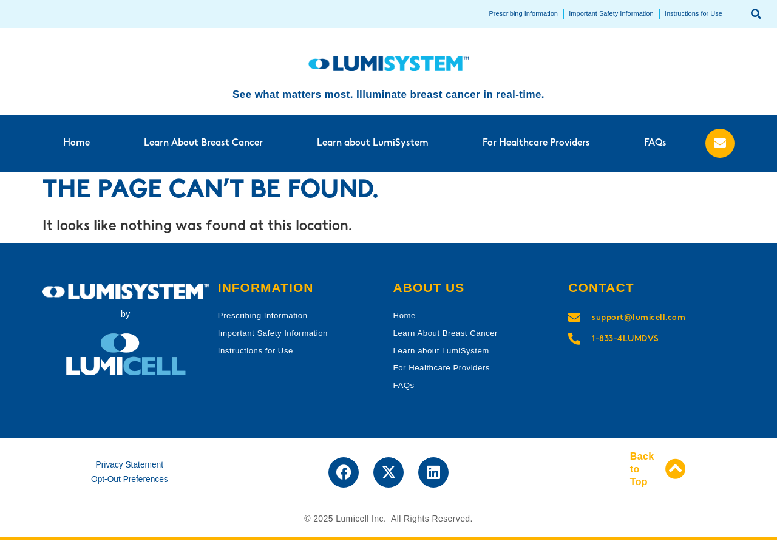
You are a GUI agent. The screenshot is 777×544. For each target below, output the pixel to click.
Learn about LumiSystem (373, 147)
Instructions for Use (691, 16)
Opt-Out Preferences (129, 483)
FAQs (655, 147)
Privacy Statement (129, 468)
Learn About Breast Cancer (203, 147)
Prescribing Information (503, 16)
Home (76, 147)
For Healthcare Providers (536, 147)
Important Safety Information (600, 16)
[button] (756, 16)
